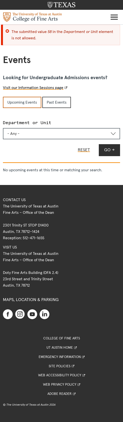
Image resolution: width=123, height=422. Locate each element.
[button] (114, 17)
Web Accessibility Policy (59, 375)
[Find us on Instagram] (20, 314)
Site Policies (59, 366)
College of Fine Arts (61, 338)
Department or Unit (27, 122)
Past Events (57, 102)
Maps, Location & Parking (31, 300)
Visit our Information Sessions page (33, 88)
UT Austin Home (59, 347)
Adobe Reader (59, 394)
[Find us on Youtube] (32, 314)
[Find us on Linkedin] (44, 314)
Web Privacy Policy (59, 384)
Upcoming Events (22, 102)
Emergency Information (60, 357)
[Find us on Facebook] (8, 314)
